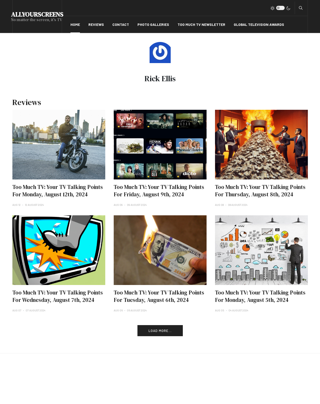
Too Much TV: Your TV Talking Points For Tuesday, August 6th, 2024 (159, 296)
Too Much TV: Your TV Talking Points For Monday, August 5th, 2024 (260, 296)
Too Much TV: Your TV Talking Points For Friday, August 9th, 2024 (159, 190)
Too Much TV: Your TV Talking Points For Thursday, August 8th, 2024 (260, 190)
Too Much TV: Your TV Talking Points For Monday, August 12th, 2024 (57, 190)
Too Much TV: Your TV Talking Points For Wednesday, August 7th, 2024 (57, 296)
